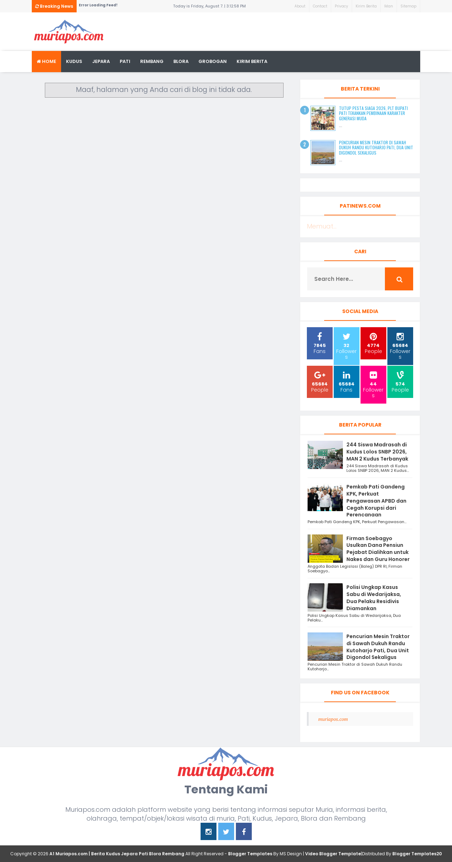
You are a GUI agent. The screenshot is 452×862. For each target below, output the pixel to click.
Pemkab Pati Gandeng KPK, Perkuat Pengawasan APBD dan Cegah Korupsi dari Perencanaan (376, 500)
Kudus (74, 61)
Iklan (388, 6)
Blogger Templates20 (417, 854)
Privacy (341, 6)
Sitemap (408, 6)
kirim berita (252, 61)
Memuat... (322, 226)
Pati (125, 61)
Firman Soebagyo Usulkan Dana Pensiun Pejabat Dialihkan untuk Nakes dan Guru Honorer (378, 549)
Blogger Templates (250, 854)
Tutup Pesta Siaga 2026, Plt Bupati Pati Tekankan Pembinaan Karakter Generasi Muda (373, 113)
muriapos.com (333, 719)
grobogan (212, 61)
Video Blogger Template (333, 854)
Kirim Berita (366, 6)
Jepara (101, 61)
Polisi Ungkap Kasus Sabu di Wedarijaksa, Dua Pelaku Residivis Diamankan (373, 598)
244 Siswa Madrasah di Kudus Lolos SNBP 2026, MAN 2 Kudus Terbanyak (377, 451)
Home (46, 61)
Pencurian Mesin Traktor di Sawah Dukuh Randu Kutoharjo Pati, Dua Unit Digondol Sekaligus (376, 147)
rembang (151, 61)
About (300, 6)
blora (181, 61)
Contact (320, 6)
